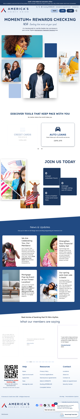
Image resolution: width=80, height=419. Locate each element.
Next (41, 149)
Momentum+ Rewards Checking (45, 30)
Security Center (68, 384)
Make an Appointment (70, 381)
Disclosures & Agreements (48, 378)
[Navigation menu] (76, 11)
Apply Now (25, 378)
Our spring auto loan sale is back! (65, 275)
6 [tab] (43, 362)
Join (62, 11)
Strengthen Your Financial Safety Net (65, 243)
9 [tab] (52, 362)
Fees (23, 381)
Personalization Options (71, 396)
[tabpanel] (57, 341)
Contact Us (75, 7)
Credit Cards (26, 134)
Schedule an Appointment (63, 7)
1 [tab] (27, 362)
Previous (38, 149)
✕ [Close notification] (55, 404)
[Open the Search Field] (39, 7)
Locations (66, 371)
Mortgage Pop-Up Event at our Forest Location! (28, 278)
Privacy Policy (44, 371)
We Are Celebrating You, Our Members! (27, 242)
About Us (65, 374)
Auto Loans (62, 134)
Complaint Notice (45, 387)
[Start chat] (69, 414)
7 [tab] (46, 362)
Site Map (62, 396)
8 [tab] (49, 362)
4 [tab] (37, 362)
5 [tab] (40, 362)
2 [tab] (30, 362)
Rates (24, 371)
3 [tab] (34, 362)
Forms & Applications (46, 374)
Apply (54, 11)
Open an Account (27, 374)
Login (70, 11)
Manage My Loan (27, 384)
